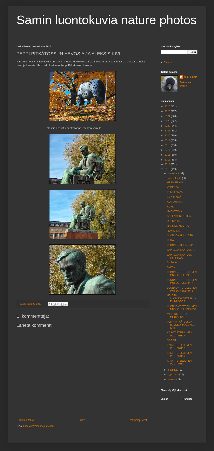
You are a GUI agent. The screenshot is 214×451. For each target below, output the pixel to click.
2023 (168, 121)
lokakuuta (173, 369)
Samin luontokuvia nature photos (106, 20)
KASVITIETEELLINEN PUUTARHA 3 (179, 346)
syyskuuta (173, 374)
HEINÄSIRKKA (175, 182)
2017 (168, 150)
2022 (168, 125)
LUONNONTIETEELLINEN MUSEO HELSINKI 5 (182, 273)
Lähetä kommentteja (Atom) (38, 426)
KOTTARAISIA (175, 201)
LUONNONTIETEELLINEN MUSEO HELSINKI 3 (182, 289)
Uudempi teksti (26, 420)
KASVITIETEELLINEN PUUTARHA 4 (179, 334)
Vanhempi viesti (138, 420)
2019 (168, 140)
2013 (168, 169)
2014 (168, 164)
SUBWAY (172, 262)
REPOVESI (173, 221)
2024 (168, 116)
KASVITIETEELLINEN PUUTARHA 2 (179, 354)
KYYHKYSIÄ (174, 197)
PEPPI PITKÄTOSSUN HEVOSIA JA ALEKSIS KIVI (181, 324)
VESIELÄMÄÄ (175, 192)
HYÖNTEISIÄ (174, 211)
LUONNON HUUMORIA (180, 235)
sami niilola (190, 77)
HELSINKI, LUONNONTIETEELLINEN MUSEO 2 (181, 298)
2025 (168, 111)
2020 (168, 135)
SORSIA (171, 340)
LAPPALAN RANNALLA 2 (181, 249)
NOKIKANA (173, 230)
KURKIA (171, 206)
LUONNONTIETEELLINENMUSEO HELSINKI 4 (182, 281)
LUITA (170, 240)
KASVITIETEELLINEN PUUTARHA (179, 362)
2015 (168, 159)
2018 (168, 145)
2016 (168, 154)
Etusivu (82, 420)
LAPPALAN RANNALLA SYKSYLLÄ (180, 256)
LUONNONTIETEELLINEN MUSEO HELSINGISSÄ (182, 308)
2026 (168, 106)
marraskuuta (175, 178)
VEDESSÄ (173, 187)
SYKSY (171, 267)
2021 (168, 130)
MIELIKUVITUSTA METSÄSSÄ (177, 315)
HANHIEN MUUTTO (178, 225)
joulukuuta (174, 173)
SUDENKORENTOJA (179, 216)
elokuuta (173, 379)
